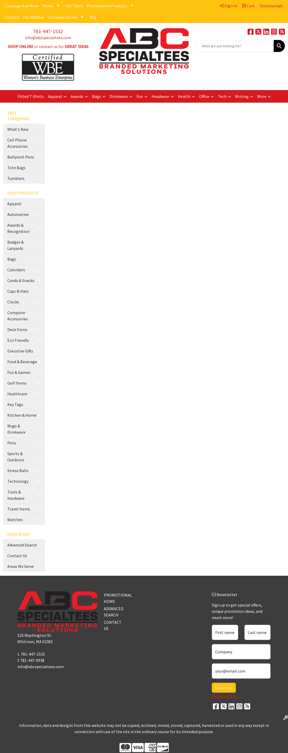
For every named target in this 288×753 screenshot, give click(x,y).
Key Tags (15, 404)
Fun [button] (139, 96)
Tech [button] (222, 96)
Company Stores (62, 17)
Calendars (16, 269)
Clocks (13, 301)
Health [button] (184, 96)
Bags (11, 259)
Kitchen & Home (22, 415)
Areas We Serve (20, 566)
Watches (15, 519)
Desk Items (17, 329)
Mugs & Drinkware (16, 429)
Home (47, 5)
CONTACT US (113, 625)
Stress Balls (17, 470)
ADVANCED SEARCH (113, 611)
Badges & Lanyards (15, 245)
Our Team (74, 5)
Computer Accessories (17, 315)
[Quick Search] (234, 46)
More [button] (261, 96)
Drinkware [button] (119, 96)
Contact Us (17, 555)
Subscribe (223, 687)
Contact (12, 17)
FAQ (93, 17)
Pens (11, 442)
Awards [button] (77, 96)
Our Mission (33, 17)
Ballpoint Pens (20, 157)
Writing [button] (242, 96)
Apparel (14, 203)
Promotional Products (107, 5)
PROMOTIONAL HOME (114, 598)
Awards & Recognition (18, 228)
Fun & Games (18, 372)
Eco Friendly (18, 340)
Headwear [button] (160, 96)
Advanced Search (22, 545)
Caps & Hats (18, 291)
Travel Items (18, 508)
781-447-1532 (48, 31)
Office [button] (204, 96)
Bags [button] (96, 96)
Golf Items (17, 383)
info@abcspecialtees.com (48, 37)
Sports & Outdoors (15, 456)
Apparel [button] (55, 96)
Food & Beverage (22, 361)
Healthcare (17, 393)
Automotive (18, 214)
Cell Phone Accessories (17, 143)
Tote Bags (16, 167)
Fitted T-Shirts (30, 96)
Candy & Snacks (20, 280)
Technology (17, 481)
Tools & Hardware (16, 495)
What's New (17, 129)
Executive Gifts (20, 351)
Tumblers (16, 178)
